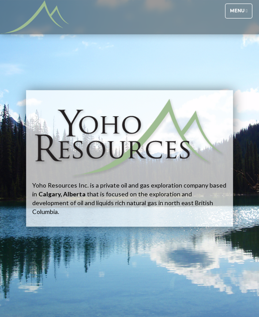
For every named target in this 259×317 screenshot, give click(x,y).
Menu (240, 12)
